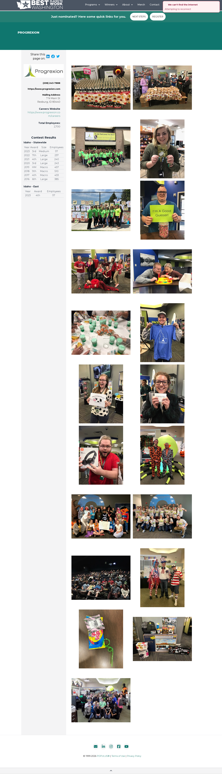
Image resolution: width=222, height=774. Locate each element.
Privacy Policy (134, 756)
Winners (111, 4)
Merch (141, 4)
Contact (154, 4)
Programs (92, 4)
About (127, 4)
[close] (218, 3)
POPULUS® (103, 756)
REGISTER (157, 16)
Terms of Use (118, 756)
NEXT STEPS (139, 16)
